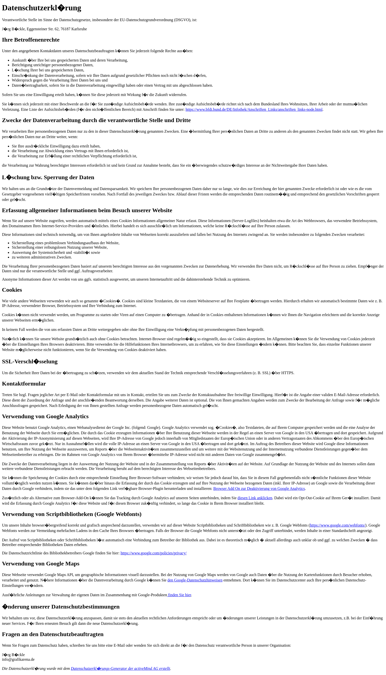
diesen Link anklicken (255, 498)
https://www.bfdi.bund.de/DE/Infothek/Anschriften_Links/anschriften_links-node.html (254, 109)
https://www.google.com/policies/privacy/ (154, 553)
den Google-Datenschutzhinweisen (194, 580)
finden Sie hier (179, 595)
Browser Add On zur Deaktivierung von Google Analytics (259, 488)
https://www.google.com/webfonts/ (337, 525)
